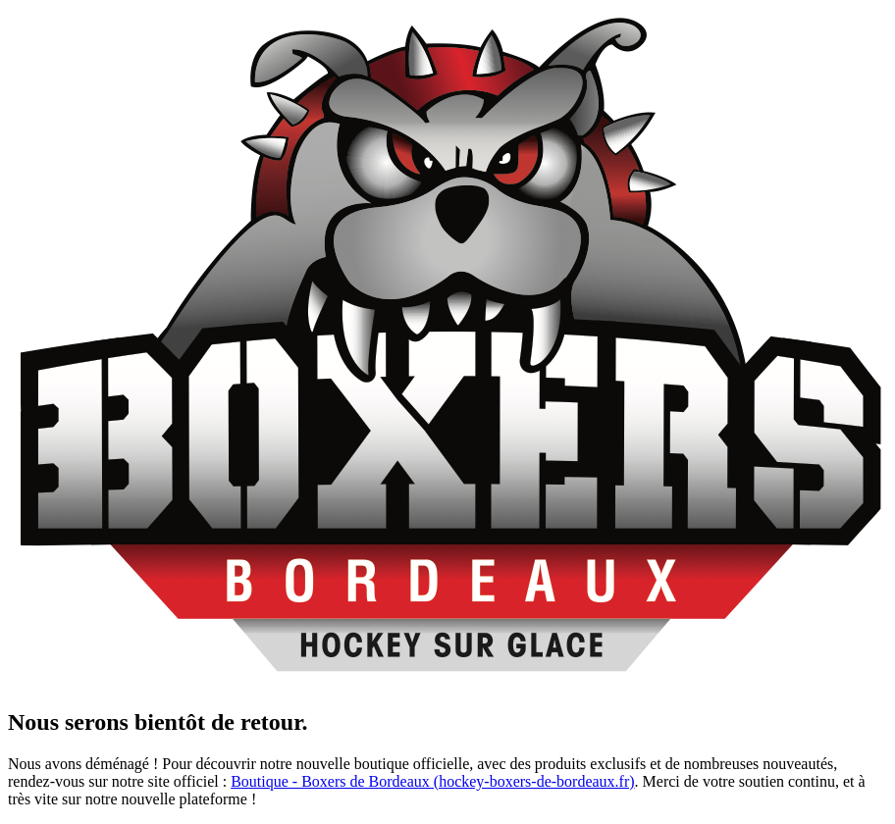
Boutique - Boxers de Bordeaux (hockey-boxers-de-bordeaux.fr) (432, 781)
